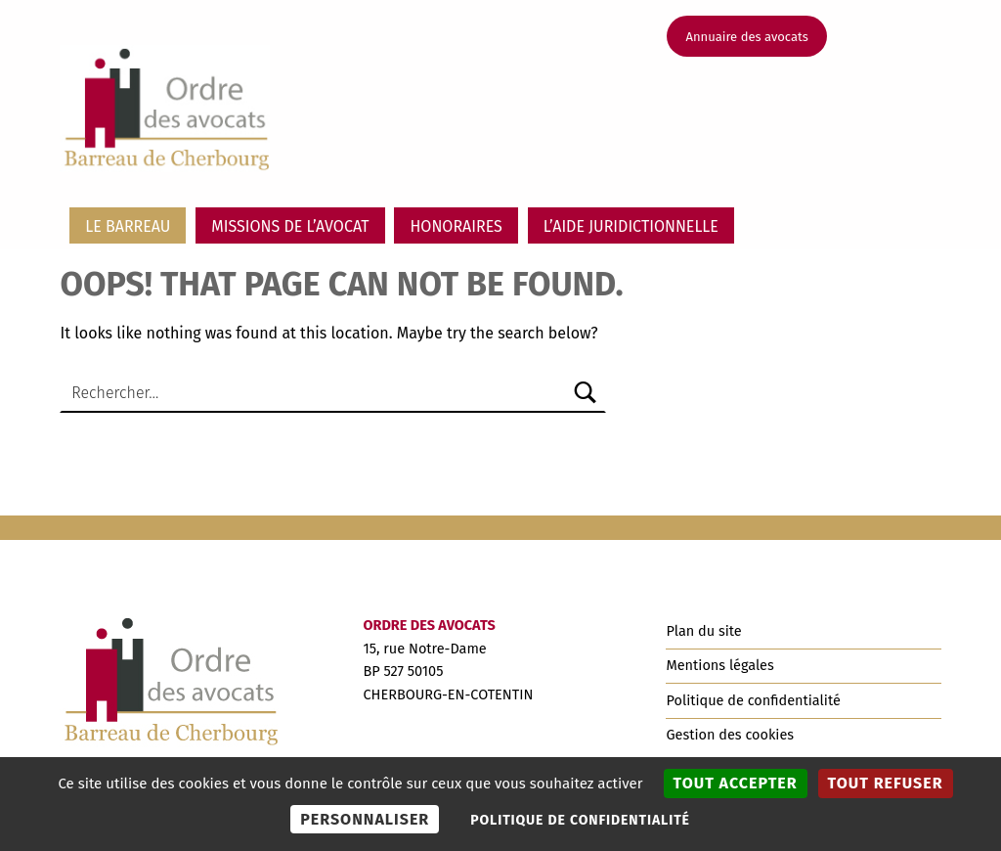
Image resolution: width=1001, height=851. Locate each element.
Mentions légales (719, 665)
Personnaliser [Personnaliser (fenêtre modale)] (364, 819)
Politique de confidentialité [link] (580, 820)
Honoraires (455, 226)
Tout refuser (885, 783)
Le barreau (127, 226)
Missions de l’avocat (290, 226)
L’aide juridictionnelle (631, 226)
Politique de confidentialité (753, 700)
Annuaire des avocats (747, 36)
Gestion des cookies (730, 734)
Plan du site (703, 631)
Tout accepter (736, 783)
